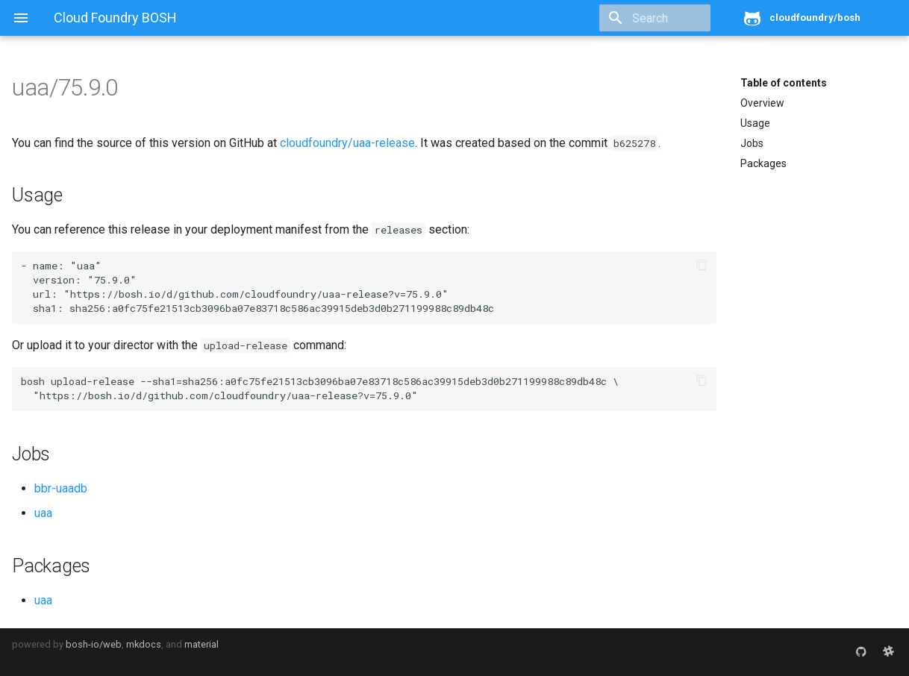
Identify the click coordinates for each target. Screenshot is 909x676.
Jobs (751, 143)
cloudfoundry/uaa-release (347, 143)
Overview (762, 103)
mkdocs (143, 644)
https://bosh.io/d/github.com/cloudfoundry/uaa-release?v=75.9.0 (256, 294)
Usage (755, 123)
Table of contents (783, 83)
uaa (43, 513)
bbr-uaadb (60, 488)
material (201, 644)
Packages (763, 163)
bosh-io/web (94, 644)
